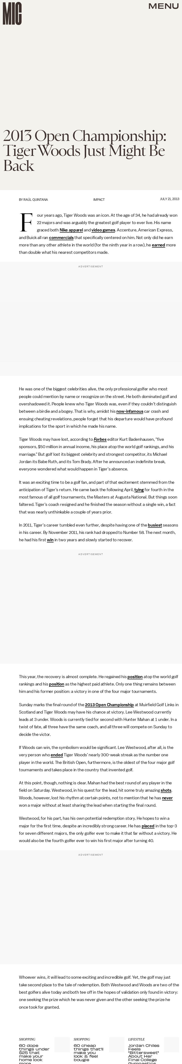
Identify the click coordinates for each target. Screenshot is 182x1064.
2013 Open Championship (109, 705)
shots (166, 790)
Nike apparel (71, 230)
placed (148, 826)
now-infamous (129, 411)
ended (57, 755)
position (135, 677)
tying (139, 490)
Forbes (100, 439)
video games (103, 230)
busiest (155, 525)
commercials (61, 237)
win (50, 540)
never (167, 798)
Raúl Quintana (35, 199)
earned (158, 245)
